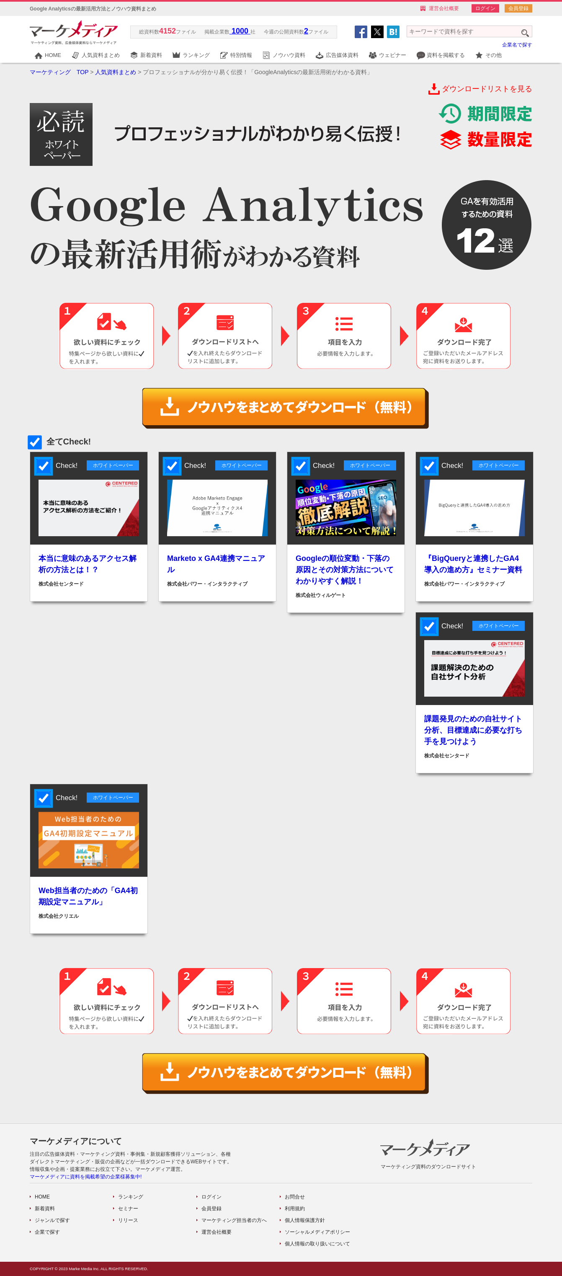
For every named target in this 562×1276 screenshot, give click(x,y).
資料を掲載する (446, 55)
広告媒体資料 (342, 55)
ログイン (485, 8)
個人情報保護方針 (305, 1220)
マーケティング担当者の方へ (234, 1220)
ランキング (196, 55)
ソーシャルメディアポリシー (317, 1232)
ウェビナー (392, 55)
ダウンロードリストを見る (487, 89)
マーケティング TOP (59, 72)
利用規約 (295, 1208)
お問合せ (295, 1197)
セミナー (128, 1208)
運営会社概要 (444, 8)
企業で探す (47, 1232)
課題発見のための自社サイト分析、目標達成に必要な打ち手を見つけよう (473, 730)
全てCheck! (60, 441)
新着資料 (151, 55)
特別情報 (241, 55)
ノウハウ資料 (289, 55)
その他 (493, 55)
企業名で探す (517, 45)
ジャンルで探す (52, 1220)
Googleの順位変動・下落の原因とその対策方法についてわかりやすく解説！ (345, 569)
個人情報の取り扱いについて (317, 1244)
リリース (128, 1220)
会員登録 (518, 8)
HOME (53, 55)
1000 (239, 31)
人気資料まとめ (101, 55)
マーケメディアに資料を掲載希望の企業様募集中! (86, 1177)
